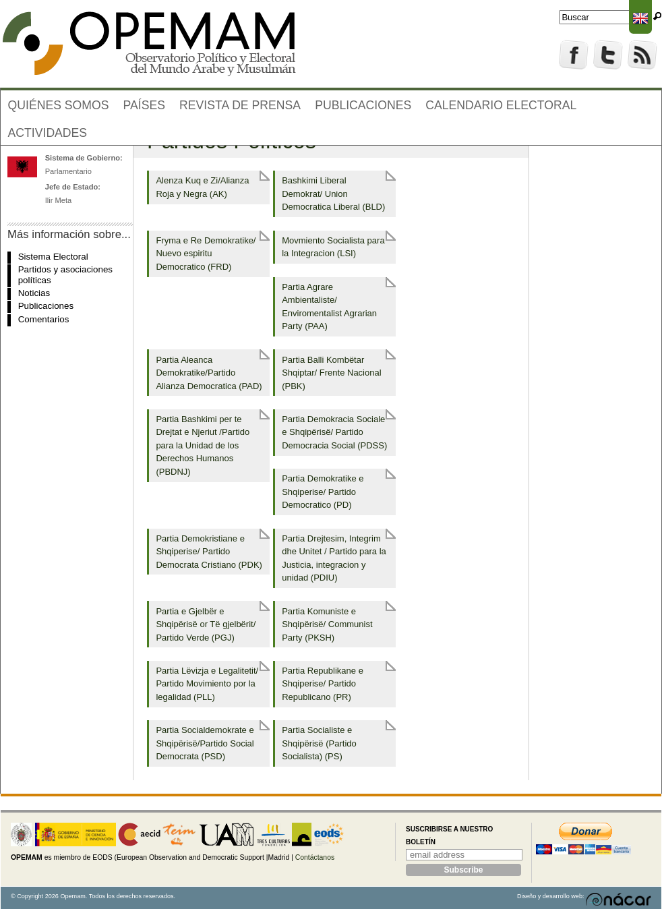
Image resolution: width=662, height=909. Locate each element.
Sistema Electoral (53, 257)
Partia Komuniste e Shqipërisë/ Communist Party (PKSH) (327, 624)
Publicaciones (363, 105)
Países (144, 105)
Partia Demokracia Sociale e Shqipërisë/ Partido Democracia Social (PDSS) (334, 432)
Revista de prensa (240, 105)
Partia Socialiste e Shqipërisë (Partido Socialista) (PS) (319, 743)
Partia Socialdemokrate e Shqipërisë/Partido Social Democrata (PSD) (204, 743)
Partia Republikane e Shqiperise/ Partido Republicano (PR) (322, 684)
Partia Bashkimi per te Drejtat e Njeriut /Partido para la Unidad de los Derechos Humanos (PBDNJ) (202, 445)
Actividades (48, 133)
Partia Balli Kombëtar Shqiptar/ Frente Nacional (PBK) (331, 373)
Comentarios (43, 319)
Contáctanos (314, 857)
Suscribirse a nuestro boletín (449, 835)
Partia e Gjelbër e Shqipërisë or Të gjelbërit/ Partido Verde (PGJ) (205, 624)
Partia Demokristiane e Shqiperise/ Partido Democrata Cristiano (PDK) (209, 551)
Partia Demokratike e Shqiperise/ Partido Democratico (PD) (322, 491)
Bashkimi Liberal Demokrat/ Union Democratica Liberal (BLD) (333, 193)
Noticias (34, 293)
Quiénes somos (58, 105)
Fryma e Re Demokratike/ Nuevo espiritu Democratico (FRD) (205, 253)
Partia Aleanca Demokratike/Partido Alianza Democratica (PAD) (209, 373)
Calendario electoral (500, 105)
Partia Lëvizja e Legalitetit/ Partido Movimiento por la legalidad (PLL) (207, 684)
